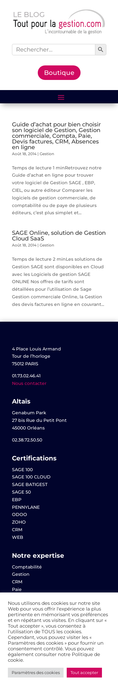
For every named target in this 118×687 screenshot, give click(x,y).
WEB (17, 537)
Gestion (47, 153)
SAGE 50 (21, 492)
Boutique (59, 72)
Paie (17, 589)
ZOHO (19, 522)
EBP (16, 499)
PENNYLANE (26, 507)
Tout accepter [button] (84, 672)
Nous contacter (29, 383)
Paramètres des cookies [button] (36, 672)
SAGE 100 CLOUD (31, 477)
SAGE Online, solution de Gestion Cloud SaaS (59, 235)
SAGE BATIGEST (30, 484)
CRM (17, 529)
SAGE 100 (22, 469)
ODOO (19, 514)
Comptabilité (27, 567)
